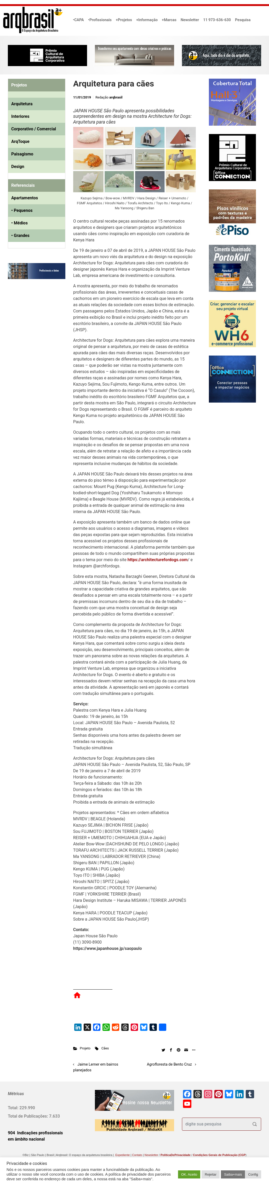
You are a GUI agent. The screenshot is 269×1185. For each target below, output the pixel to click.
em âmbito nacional (26, 1139)
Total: (13, 1107)
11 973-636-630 (217, 20)
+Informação (147, 20)
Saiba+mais (233, 1174)
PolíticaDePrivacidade (176, 1155)
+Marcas (169, 20)
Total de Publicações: (28, 1116)
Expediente (122, 1155)
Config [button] (253, 1174)
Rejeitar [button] (210, 1174)
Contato (137, 1155)
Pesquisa (242, 20)
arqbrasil (116, 97)
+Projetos (124, 20)
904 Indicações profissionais (35, 1132)
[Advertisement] (40, 336)
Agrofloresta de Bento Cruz (169, 1064)
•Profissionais (100, 20)
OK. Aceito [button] (189, 1174)
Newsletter (190, 20)
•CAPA (78, 20)
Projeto (85, 1048)
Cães (105, 1048)
